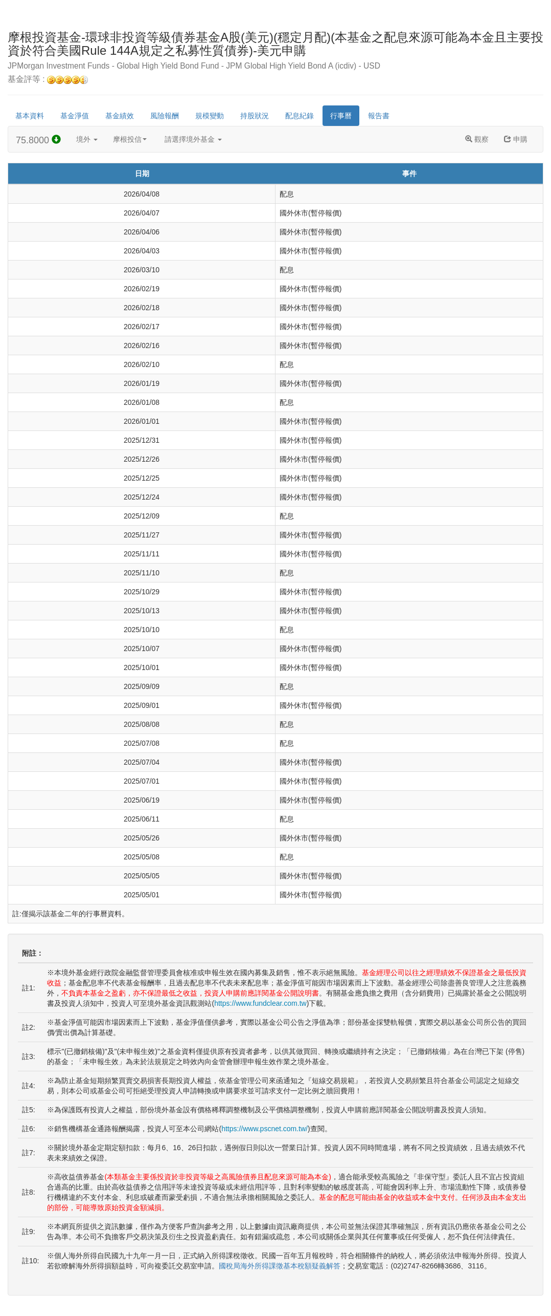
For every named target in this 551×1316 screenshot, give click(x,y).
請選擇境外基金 (193, 139)
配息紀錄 (299, 116)
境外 (87, 139)
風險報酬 (164, 116)
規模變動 (209, 116)
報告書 (378, 116)
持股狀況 (254, 116)
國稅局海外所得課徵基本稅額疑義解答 (279, 1266)
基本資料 (29, 116)
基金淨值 (74, 116)
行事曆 (341, 116)
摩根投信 (130, 139)
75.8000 (38, 140)
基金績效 (119, 116)
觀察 (477, 139)
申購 (515, 139)
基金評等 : (48, 79)
